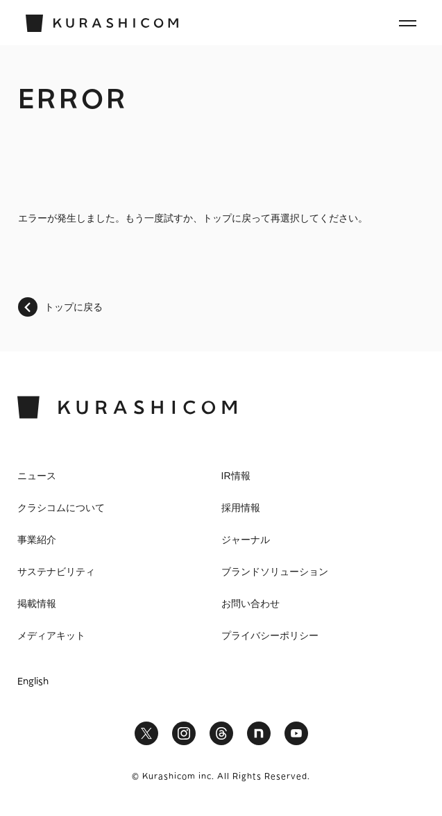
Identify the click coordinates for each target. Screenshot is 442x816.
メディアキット (51, 635)
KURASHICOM (127, 407)
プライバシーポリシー (269, 635)
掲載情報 (36, 603)
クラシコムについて (61, 507)
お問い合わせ (250, 603)
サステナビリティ (56, 571)
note (259, 733)
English (33, 682)
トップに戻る (73, 307)
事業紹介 (36, 539)
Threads (221, 733)
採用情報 (240, 507)
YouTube (296, 733)
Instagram (184, 733)
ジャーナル (245, 539)
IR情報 (235, 475)
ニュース (36, 475)
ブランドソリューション (274, 571)
